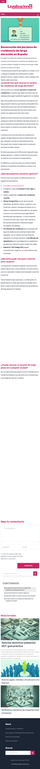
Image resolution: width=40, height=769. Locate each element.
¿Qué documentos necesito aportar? (17, 593)
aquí (23, 250)
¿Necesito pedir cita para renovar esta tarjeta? (21, 596)
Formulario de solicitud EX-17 (13, 186)
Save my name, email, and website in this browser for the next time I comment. (11, 556)
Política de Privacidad (12, 737)
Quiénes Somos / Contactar (14, 728)
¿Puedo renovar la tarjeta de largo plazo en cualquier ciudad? (19, 600)
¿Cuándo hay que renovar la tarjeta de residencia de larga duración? (18, 589)
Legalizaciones (15, 760)
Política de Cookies (11, 741)
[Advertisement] (20, 342)
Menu (3, 14)
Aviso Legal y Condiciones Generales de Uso (19, 733)
